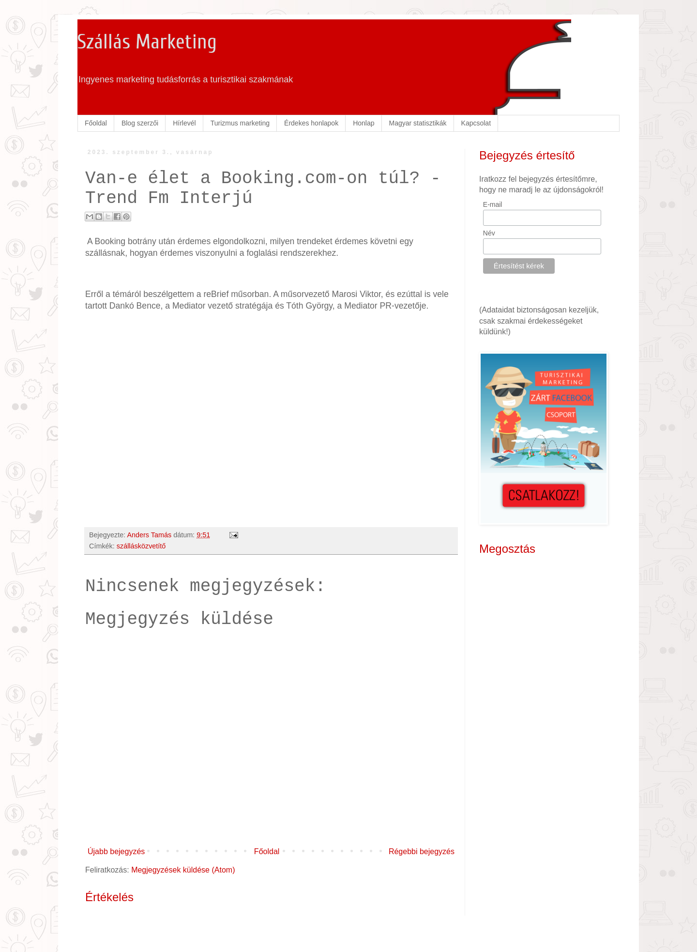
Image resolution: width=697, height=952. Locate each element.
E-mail (492, 204)
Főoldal (96, 123)
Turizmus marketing (240, 123)
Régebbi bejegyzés (422, 851)
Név (489, 233)
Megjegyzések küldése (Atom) (183, 870)
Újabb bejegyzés (116, 851)
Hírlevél (184, 123)
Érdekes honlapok (311, 123)
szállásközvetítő (141, 546)
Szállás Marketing (147, 42)
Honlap (363, 123)
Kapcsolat (476, 123)
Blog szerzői (139, 123)
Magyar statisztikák (418, 123)
